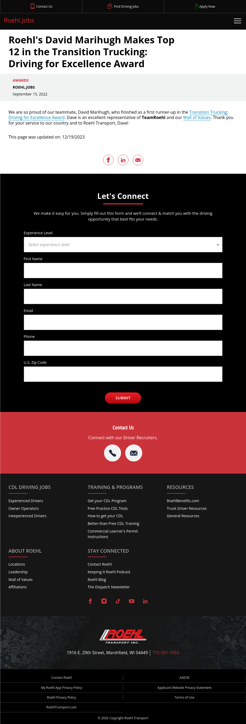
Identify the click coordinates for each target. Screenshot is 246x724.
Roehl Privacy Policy (61, 697)
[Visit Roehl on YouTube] (131, 601)
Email (28, 310)
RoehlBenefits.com (183, 500)
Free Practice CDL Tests (108, 508)
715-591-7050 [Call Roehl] (165, 653)
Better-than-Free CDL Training (113, 523)
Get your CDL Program (107, 500)
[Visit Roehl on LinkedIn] (145, 601)
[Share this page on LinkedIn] (123, 160)
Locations (16, 564)
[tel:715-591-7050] (112, 453)
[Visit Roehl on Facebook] (90, 601)
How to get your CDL (105, 515)
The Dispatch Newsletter (109, 586)
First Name (33, 258)
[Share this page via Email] (138, 160)
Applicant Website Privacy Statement (185, 687)
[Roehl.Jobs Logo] (19, 21)
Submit (123, 397)
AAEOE (185, 677)
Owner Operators (23, 508)
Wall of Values (197, 117)
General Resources (183, 515)
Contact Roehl (100, 564)
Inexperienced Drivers (27, 515)
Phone (29, 336)
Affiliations (17, 586)
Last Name (33, 284)
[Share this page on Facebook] (108, 160)
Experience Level (38, 233)
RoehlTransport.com (61, 707)
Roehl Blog (97, 579)
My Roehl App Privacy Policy (61, 687)
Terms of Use (184, 697)
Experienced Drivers (25, 500)
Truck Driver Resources (187, 508)
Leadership (18, 571)
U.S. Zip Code (35, 362)
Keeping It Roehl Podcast (109, 571)
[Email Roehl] (133, 453)
